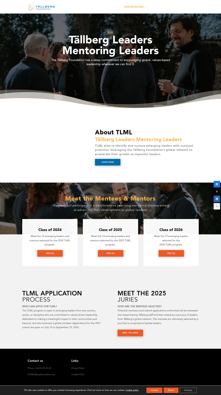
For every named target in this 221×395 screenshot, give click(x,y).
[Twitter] (217, 191)
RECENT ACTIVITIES (109, 7)
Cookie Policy (77, 375)
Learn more (108, 162)
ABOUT (90, 7)
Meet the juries (130, 333)
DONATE (171, 7)
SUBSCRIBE (186, 7)
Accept (154, 390)
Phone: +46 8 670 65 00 (39, 368)
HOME (78, 7)
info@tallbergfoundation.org (41, 375)
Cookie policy (131, 390)
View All (50, 253)
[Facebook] (217, 184)
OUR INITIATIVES (133, 7)
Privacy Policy (77, 368)
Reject (171, 390)
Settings (189, 390)
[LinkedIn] (217, 199)
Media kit (157, 7)
